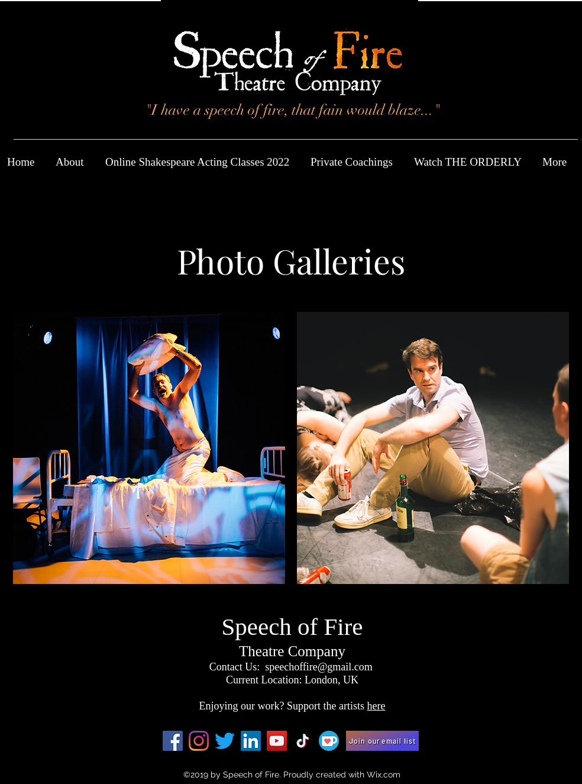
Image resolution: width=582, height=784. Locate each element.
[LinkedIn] (251, 741)
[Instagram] (199, 741)
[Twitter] (225, 741)
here (376, 706)
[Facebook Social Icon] (173, 741)
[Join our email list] (382, 741)
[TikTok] (303, 741)
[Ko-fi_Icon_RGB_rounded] (329, 741)
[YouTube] (277, 741)
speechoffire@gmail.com (319, 667)
